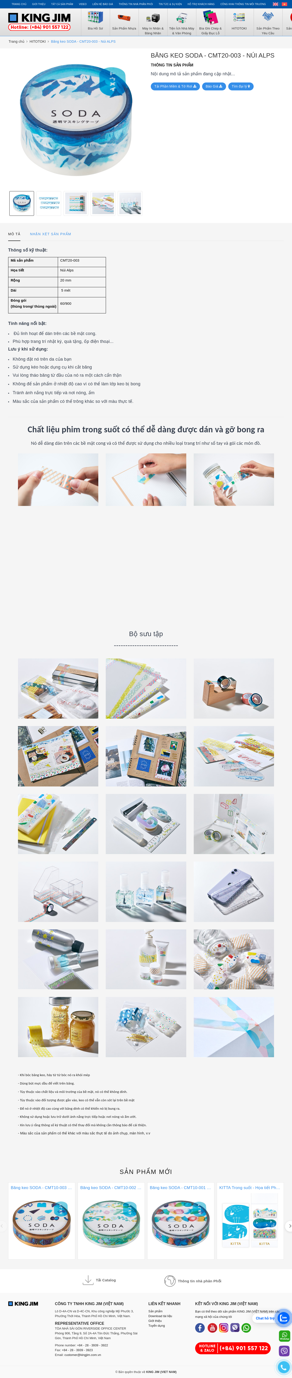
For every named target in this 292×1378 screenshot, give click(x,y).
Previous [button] (5, 203)
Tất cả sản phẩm (62, 4)
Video (83, 4)
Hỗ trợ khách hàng (201, 4)
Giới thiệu (39, 4)
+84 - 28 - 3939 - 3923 (77, 1350)
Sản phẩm (146, 1171)
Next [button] (146, 203)
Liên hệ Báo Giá (103, 4)
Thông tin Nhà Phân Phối (136, 4)
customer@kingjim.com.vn (82, 1355)
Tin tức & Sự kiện (170, 4)
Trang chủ (19, 4)
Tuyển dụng (156, 1325)
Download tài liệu (160, 1316)
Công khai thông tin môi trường (243, 4)
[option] (76, 120)
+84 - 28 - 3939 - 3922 (92, 1345)
